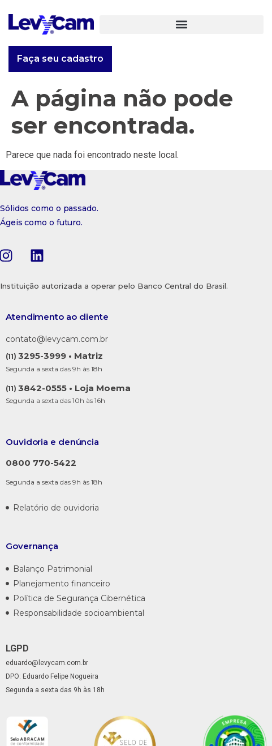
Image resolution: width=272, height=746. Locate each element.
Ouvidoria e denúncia (52, 441)
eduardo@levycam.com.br (47, 663)
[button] (182, 24)
